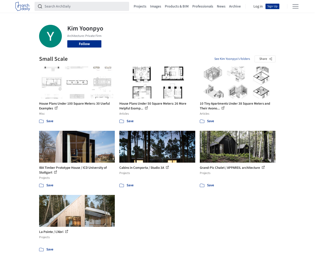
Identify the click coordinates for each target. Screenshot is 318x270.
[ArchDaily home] (22, 6)
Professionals (202, 6)
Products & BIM (177, 6)
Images (155, 6)
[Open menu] (295, 6)
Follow (84, 43)
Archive (235, 6)
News (221, 6)
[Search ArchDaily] (85, 6)
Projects (140, 6)
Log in (258, 6)
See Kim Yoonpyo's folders (232, 59)
